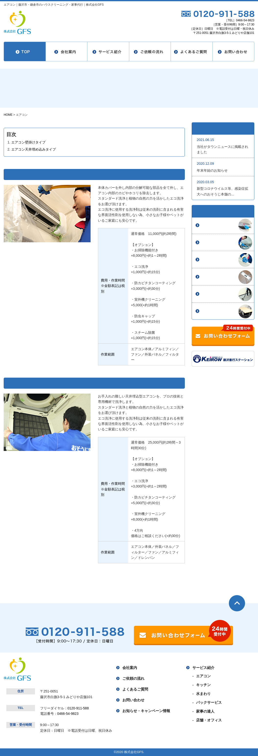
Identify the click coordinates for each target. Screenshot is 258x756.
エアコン (209, 225)
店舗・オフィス (214, 311)
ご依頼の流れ (133, 678)
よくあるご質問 (135, 689)
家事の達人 (211, 294)
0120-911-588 (78, 708)
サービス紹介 (203, 668)
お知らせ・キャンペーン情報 (146, 711)
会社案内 (129, 668)
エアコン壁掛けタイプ (28, 142)
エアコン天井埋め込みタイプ (33, 149)
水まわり (209, 260)
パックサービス (214, 277)
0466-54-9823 (245, 20)
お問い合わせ (133, 700)
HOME (8, 114)
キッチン (209, 242)
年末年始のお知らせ (212, 170)
